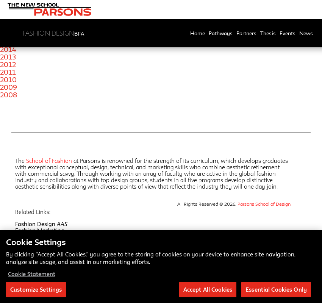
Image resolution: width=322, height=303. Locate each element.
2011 (8, 72)
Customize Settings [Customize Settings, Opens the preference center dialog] (36, 292)
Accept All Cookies (207, 292)
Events (287, 33)
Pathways (221, 33)
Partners (246, 33)
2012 (8, 64)
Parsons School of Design (264, 203)
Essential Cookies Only (276, 292)
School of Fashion (49, 161)
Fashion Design (41, 224)
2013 (8, 57)
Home (197, 33)
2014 (8, 49)
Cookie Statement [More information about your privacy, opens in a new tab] (31, 276)
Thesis (268, 33)
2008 (8, 94)
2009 (8, 87)
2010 (8, 79)
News (306, 33)
